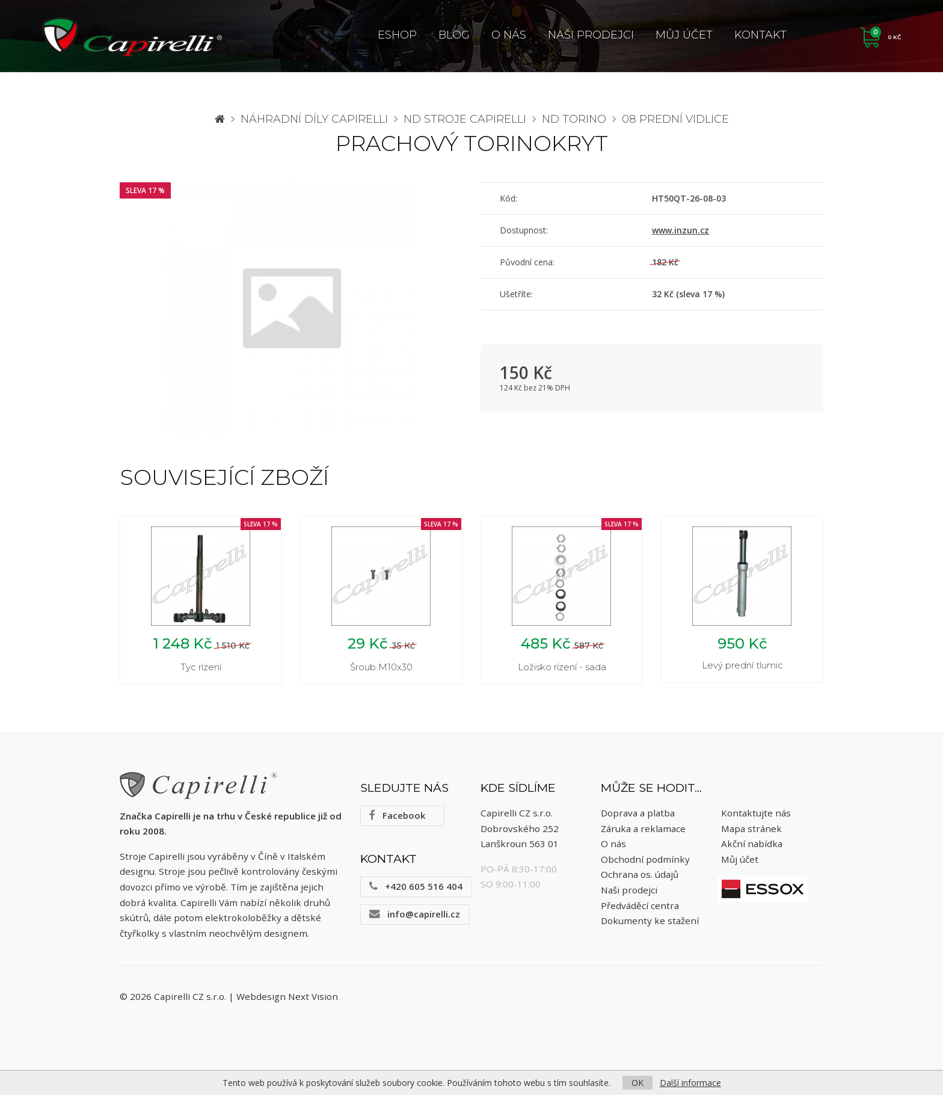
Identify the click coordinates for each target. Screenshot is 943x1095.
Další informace (690, 1082)
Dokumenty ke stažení (650, 921)
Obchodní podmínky (645, 859)
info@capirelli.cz (414, 914)
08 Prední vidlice (675, 119)
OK (637, 1082)
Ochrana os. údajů (639, 874)
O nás (508, 35)
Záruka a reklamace (643, 828)
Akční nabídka (751, 843)
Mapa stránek (751, 828)
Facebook (397, 815)
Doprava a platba (638, 813)
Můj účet (684, 35)
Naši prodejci (591, 35)
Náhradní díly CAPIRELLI (314, 119)
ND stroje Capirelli (465, 119)
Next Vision (313, 996)
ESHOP (397, 35)
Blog (454, 35)
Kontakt (760, 35)
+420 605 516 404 (415, 886)
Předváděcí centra (640, 905)
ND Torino (574, 119)
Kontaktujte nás (756, 813)
